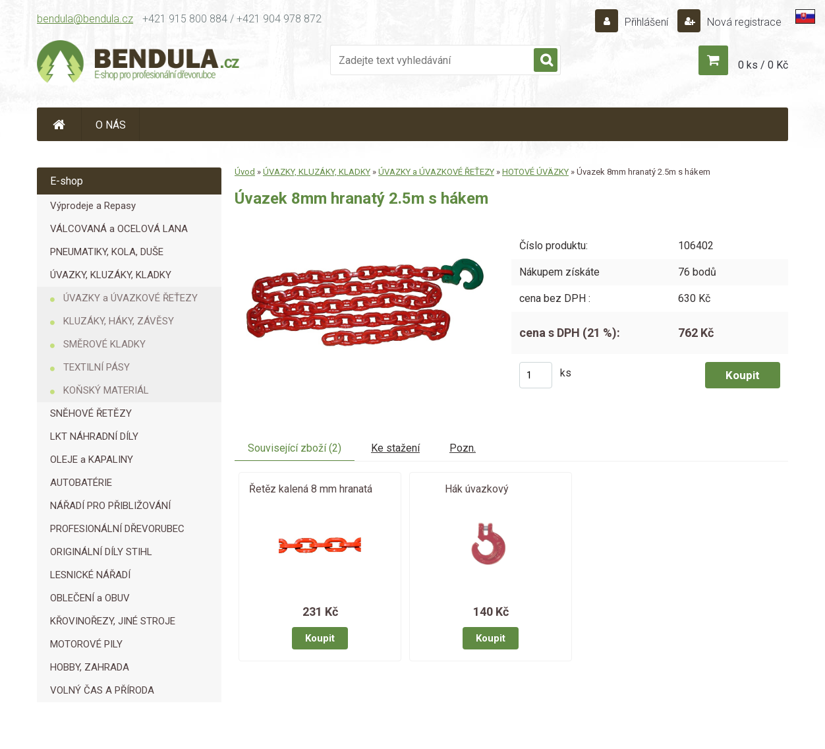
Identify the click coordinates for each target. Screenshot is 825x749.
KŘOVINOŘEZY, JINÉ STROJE (112, 621)
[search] (545, 60)
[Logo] (139, 63)
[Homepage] (59, 124)
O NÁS (111, 125)
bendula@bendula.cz (85, 19)
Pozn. (462, 448)
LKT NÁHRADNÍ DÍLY (94, 436)
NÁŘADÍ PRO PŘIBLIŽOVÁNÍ (110, 506)
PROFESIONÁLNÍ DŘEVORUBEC (117, 529)
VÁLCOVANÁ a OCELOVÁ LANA (119, 229)
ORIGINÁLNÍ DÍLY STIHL (101, 552)
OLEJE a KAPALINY (91, 459)
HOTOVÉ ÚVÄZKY (535, 172)
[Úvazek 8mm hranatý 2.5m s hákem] (362, 226)
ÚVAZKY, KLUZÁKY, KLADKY (110, 275)
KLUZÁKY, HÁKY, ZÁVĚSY (118, 321)
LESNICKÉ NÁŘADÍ (90, 575)
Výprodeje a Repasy (93, 206)
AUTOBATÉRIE (81, 483)
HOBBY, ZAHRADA (89, 667)
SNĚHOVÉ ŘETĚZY (91, 413)
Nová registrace (743, 22)
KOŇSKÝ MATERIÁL (106, 390)
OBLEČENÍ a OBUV (90, 598)
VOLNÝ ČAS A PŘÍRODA (102, 690)
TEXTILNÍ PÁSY (96, 367)
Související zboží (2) (294, 448)
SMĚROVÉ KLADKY (104, 344)
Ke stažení (395, 448)
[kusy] (535, 375)
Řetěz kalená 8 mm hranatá (310, 489)
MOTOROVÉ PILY (86, 644)
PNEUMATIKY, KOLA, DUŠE (106, 252)
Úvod (245, 172)
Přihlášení (646, 22)
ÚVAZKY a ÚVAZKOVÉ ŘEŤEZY (130, 298)
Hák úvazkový (477, 489)
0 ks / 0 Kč (763, 65)
